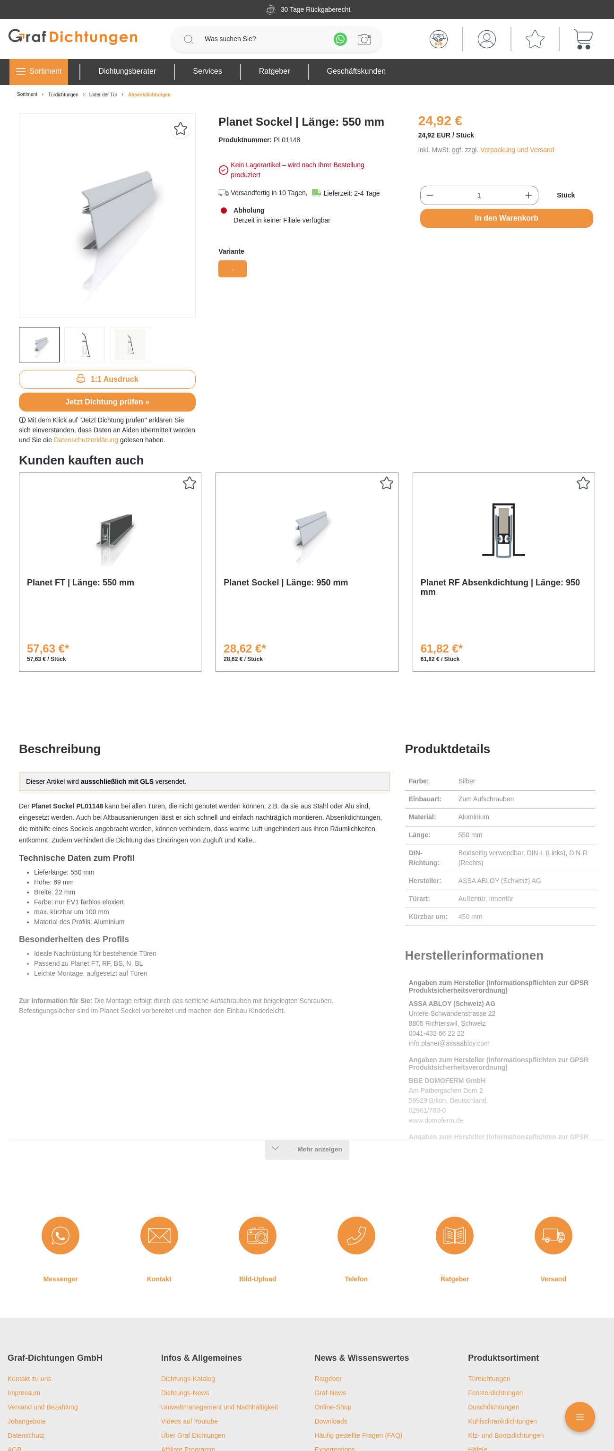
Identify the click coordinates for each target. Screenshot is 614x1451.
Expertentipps (335, 1372)
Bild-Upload (258, 1202)
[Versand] (553, 1158)
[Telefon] (356, 1158)
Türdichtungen (489, 1301)
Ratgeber (455, 1202)
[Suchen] (188, 39)
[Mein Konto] (487, 39)
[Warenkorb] (583, 39)
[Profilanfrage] (364, 39)
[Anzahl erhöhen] (528, 195)
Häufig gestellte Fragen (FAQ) (359, 1358)
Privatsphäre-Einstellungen (47, 1415)
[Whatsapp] (340, 39)
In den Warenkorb (507, 218)
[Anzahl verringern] (430, 195)
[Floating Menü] (580, 1417)
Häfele (477, 1372)
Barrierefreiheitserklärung (45, 1387)
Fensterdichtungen (495, 1316)
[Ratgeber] (455, 1158)
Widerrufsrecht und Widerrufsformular (63, 1401)
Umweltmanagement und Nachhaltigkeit (219, 1330)
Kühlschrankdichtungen (502, 1344)
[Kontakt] (159, 1158)
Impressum (24, 1316)
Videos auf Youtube (189, 1344)
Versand (553, 1202)
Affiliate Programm (188, 1372)
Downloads (331, 1344)
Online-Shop (333, 1330)
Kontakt (159, 1202)
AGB (15, 1372)
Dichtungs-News (185, 1316)
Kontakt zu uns (30, 1301)
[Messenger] (60, 1158)
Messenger (60, 1202)
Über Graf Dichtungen (193, 1358)
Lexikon (326, 1387)
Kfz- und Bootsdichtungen (506, 1358)
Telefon (356, 1202)
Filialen (171, 1387)
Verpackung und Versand (517, 150)
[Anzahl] (479, 195)
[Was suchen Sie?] (264, 39)
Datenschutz (26, 1358)
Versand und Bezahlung (43, 1330)
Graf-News (330, 1316)
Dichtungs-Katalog (188, 1301)
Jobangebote (27, 1344)
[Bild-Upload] (258, 1158)
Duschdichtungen (493, 1330)
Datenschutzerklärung (86, 440)
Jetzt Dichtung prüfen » (107, 402)
